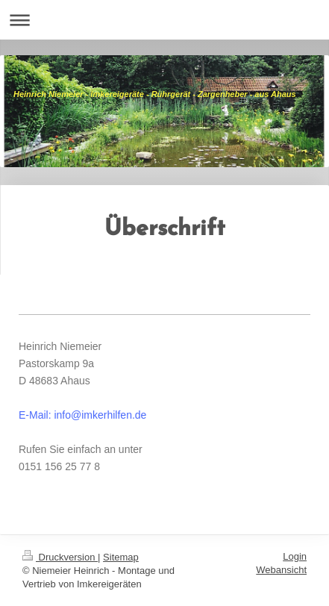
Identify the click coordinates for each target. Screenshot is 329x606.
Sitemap (121, 557)
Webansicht (281, 569)
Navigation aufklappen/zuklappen (164, 20)
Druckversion (60, 557)
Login (295, 556)
